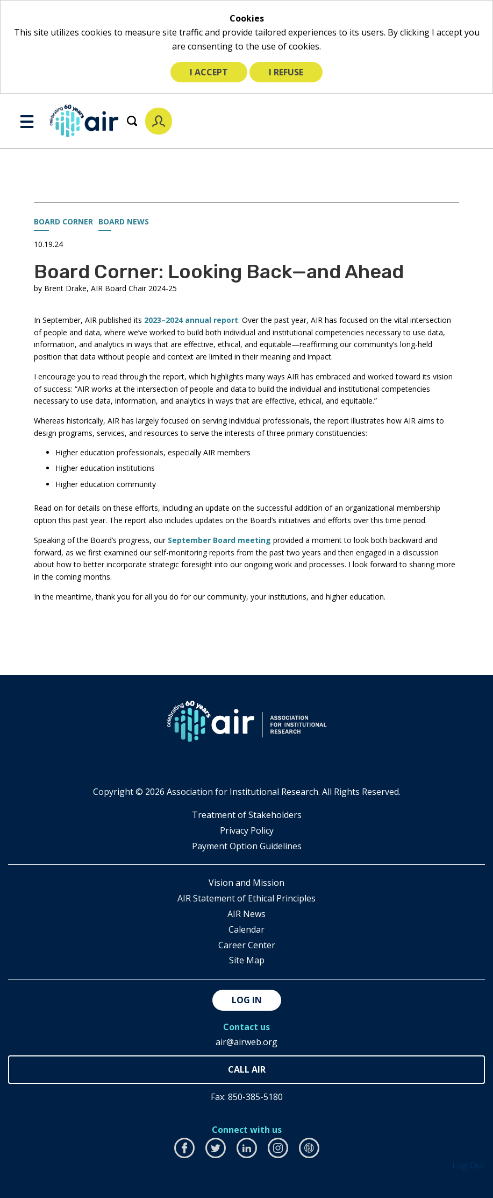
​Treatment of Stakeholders (247, 815)
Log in (247, 1000)
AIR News (246, 914)
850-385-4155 (246, 1069)
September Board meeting (219, 540)
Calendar (246, 929)
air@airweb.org (246, 1042)
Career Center (246, 945)
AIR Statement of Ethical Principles (246, 898)
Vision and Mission (246, 883)
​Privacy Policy (247, 830)
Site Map (247, 960)
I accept (209, 72)
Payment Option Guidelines (247, 846)
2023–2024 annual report (191, 320)
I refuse (286, 72)
